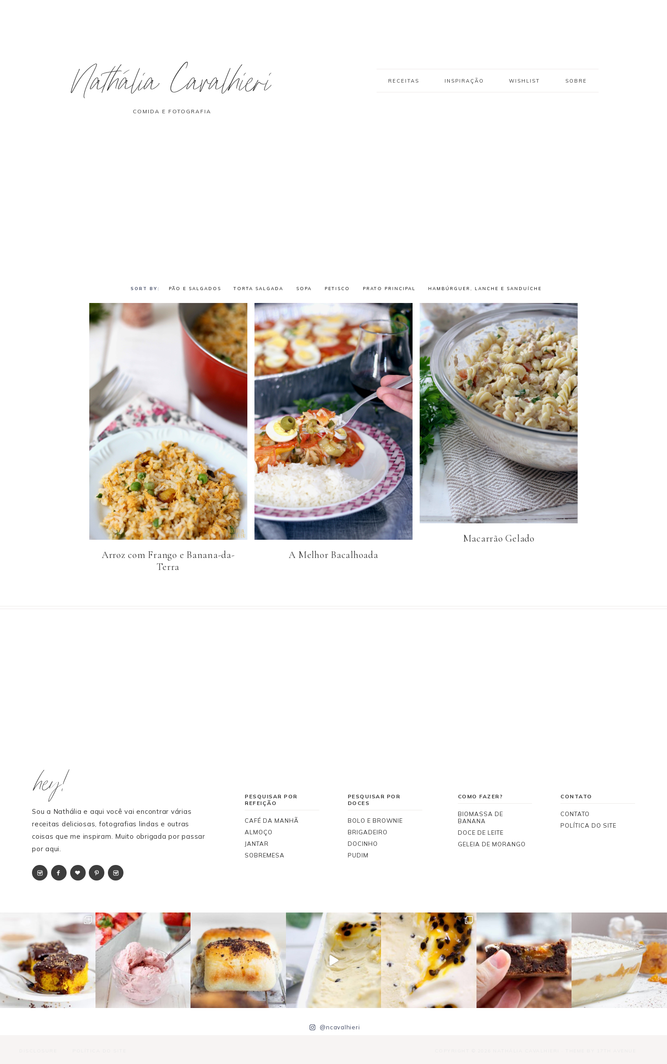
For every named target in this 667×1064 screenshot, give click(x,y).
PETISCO (337, 288)
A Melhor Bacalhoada (333, 554)
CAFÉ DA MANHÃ (272, 819)
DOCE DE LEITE (481, 831)
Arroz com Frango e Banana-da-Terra (168, 560)
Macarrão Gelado (499, 537)
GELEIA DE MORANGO (492, 843)
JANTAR (257, 842)
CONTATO (575, 813)
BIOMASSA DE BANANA (480, 816)
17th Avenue (616, 1050)
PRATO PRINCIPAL (389, 288)
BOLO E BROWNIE (375, 819)
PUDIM (358, 854)
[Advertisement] (333, 206)
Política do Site (98, 1050)
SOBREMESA (265, 854)
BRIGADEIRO (368, 831)
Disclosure (37, 1050)
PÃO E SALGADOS (195, 288)
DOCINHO (363, 842)
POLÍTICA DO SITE (588, 824)
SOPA (304, 288)
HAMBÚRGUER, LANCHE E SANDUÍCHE (485, 288)
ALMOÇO (259, 831)
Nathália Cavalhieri (180, 86)
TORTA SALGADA (258, 288)
